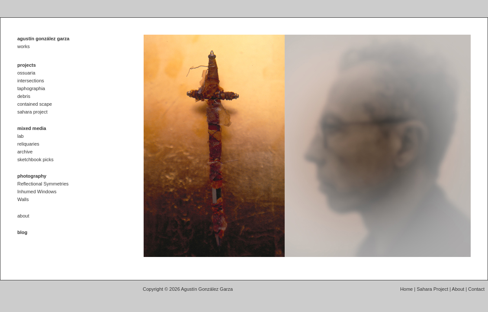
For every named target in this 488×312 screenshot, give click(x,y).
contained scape (34, 104)
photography (31, 176)
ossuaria (26, 72)
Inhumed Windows (37, 191)
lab (20, 136)
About (458, 289)
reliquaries (28, 143)
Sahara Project (432, 289)
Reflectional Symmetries (43, 183)
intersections (30, 80)
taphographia (31, 88)
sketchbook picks (35, 159)
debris (23, 96)
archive (24, 151)
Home (406, 289)
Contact (476, 289)
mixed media (31, 128)
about (23, 215)
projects (26, 65)
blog (22, 232)
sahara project (32, 111)
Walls (23, 199)
